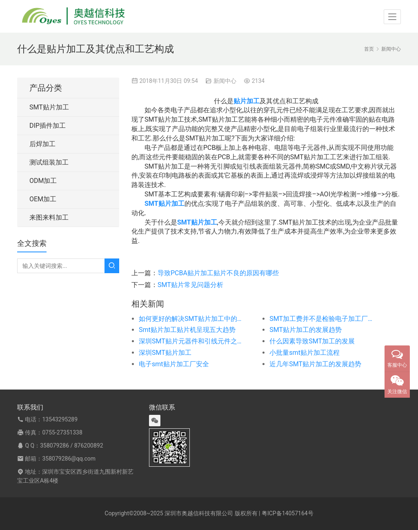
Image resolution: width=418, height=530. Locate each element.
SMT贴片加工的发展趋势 (305, 330)
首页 (369, 49)
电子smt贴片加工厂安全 (174, 364)
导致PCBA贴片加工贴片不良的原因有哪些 (218, 273)
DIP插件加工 (47, 125)
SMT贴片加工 (49, 107)
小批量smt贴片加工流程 (304, 352)
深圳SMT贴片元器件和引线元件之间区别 (191, 341)
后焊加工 (42, 144)
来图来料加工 (49, 217)
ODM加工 (43, 181)
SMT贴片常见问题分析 (190, 285)
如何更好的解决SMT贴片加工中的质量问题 (191, 319)
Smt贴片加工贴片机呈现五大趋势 (187, 330)
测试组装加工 (49, 162)
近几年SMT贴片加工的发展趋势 (315, 364)
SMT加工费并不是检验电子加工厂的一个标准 (321, 319)
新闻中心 (224, 81)
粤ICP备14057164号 (288, 513)
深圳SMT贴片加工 (165, 352)
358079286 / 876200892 (71, 445)
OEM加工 (42, 199)
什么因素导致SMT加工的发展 (312, 341)
